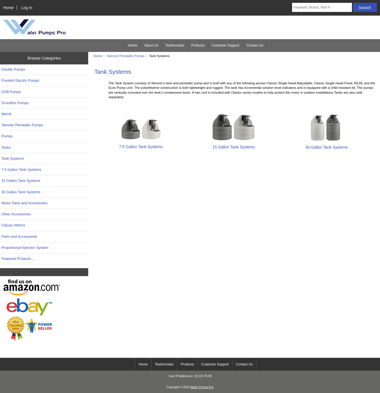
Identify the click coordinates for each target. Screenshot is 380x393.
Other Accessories (16, 214)
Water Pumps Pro (202, 387)
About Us (151, 45)
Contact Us (254, 45)
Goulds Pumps (13, 69)
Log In (26, 7)
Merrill (6, 114)
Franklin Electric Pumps (20, 80)
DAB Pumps (11, 92)
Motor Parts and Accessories (24, 203)
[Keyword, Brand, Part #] (322, 7)
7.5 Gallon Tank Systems (21, 169)
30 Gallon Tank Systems (20, 192)
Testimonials (174, 45)
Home (8, 7)
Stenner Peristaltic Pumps (125, 56)
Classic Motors (13, 225)
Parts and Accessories (19, 236)
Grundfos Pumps (15, 103)
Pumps (7, 136)
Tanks (6, 147)
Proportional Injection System (24, 247)
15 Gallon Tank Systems (20, 180)
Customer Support (225, 45)
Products (197, 45)
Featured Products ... (18, 259)
